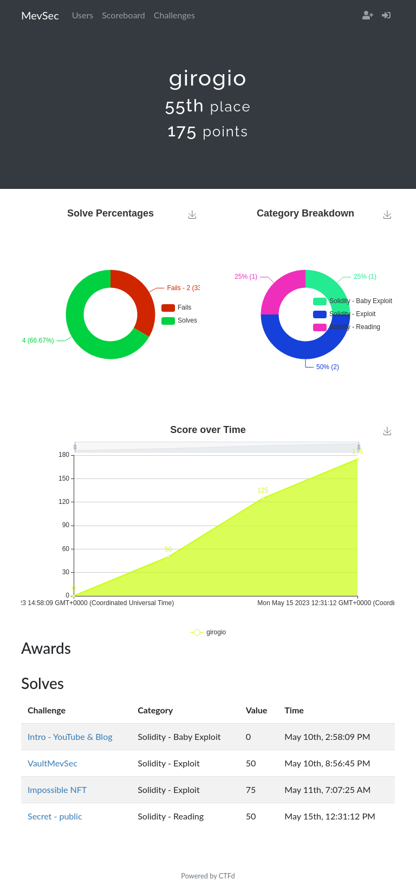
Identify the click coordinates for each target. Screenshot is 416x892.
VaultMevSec (52, 763)
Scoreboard (123, 15)
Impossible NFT (57, 789)
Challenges (174, 15)
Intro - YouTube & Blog (70, 736)
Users (82, 15)
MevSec (40, 15)
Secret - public (55, 816)
